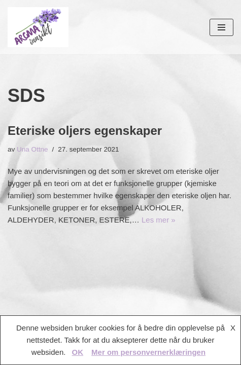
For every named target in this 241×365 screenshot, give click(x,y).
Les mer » (159, 219)
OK (78, 352)
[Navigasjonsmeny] (221, 27)
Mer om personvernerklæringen (148, 352)
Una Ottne (32, 149)
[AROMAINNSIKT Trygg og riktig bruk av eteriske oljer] (38, 27)
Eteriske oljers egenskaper (85, 130)
